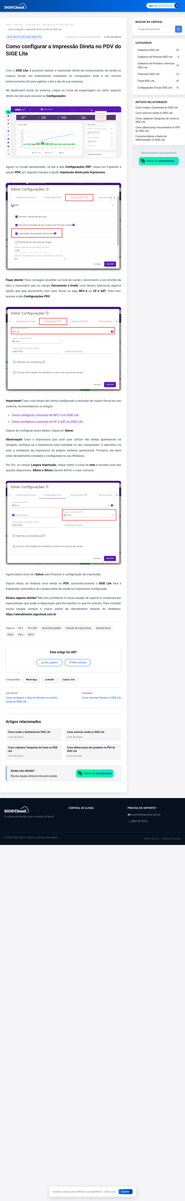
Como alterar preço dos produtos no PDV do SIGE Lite (157, 129)
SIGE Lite (18, 25)
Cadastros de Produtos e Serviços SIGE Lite (159, 65)
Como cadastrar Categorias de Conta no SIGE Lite (157, 120)
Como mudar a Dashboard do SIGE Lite (156, 107)
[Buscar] (178, 29)
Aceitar (125, 1191)
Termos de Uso (151, 838)
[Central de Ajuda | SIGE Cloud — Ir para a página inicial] (15, 6)
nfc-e (20, 634)
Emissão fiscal (103, 628)
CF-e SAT (32, 628)
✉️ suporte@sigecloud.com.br (144, 814)
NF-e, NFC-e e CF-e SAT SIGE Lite (58, 25)
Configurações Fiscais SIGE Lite (159, 88)
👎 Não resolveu (78, 662)
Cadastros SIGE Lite (159, 50)
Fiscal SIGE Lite (32, 25)
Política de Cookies (171, 838)
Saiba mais (110, 1191)
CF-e (20, 628)
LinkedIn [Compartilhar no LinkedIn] (49, 679)
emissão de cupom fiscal (78, 628)
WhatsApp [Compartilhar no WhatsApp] (31, 679)
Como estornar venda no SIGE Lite (154, 113)
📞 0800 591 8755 (138, 821)
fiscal (10, 634)
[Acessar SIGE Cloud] (163, 6)
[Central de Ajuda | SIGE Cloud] (32, 809)
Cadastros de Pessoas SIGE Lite (159, 57)
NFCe (31, 634)
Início (8, 25)
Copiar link (68, 679)
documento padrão (51, 628)
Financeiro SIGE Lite (159, 74)
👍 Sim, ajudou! (49, 662)
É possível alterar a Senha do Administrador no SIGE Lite (151, 138)
